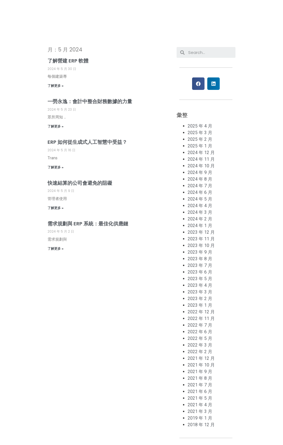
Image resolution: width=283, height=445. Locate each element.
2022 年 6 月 (200, 331)
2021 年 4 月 (200, 404)
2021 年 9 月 (200, 371)
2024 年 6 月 (200, 192)
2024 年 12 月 (201, 152)
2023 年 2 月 (200, 298)
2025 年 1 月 (200, 146)
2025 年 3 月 (200, 132)
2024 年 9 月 (200, 172)
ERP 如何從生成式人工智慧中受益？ (87, 142)
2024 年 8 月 (200, 179)
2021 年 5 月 (200, 398)
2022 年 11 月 (201, 318)
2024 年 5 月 (200, 199)
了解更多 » (56, 85)
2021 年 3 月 (200, 411)
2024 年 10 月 (201, 165)
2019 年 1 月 (200, 418)
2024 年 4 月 (200, 205)
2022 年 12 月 (201, 311)
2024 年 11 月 (201, 159)
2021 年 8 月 (200, 378)
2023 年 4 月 (200, 285)
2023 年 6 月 (200, 272)
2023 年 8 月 (200, 258)
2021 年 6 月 (200, 391)
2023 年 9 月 (200, 252)
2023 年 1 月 (200, 305)
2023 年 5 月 (200, 278)
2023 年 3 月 (200, 292)
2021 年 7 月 (200, 384)
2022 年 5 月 (200, 338)
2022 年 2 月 (200, 351)
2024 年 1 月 (200, 225)
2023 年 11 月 (201, 238)
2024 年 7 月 (200, 185)
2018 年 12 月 (201, 424)
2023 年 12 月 (201, 232)
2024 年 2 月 (200, 219)
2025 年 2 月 (200, 139)
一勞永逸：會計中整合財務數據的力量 (90, 101)
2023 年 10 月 (201, 245)
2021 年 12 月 (201, 358)
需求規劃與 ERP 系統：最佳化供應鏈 (88, 223)
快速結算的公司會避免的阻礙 (80, 182)
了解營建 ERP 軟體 (68, 60)
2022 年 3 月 (200, 345)
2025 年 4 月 (200, 126)
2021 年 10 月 (201, 365)
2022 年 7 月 (200, 325)
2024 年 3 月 (200, 212)
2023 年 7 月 (200, 265)
